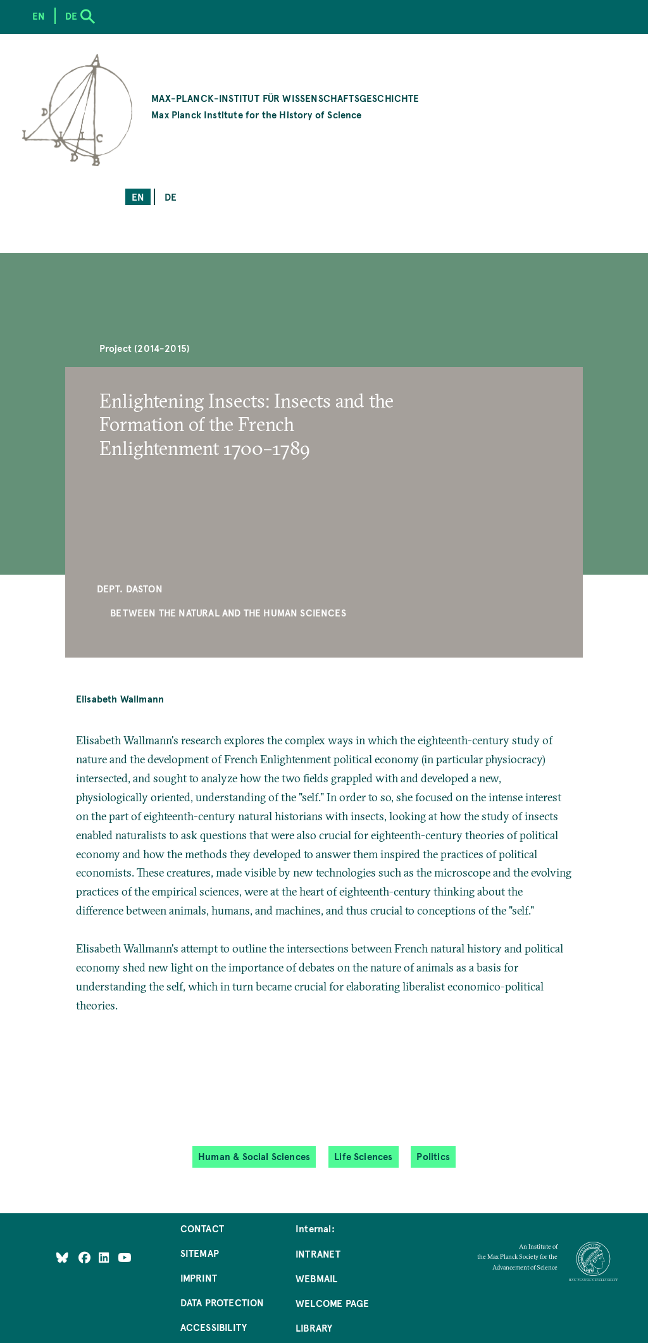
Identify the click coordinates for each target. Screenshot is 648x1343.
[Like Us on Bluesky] (62, 1257)
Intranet (318, 1253)
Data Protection (222, 1302)
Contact (202, 1228)
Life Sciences (363, 1156)
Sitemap (199, 1252)
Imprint (198, 1277)
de (171, 196)
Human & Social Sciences (254, 1156)
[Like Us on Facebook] (85, 1257)
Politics (432, 1156)
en (138, 196)
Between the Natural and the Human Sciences (228, 612)
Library (314, 1327)
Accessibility (213, 1327)
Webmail (316, 1278)
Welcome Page (332, 1302)
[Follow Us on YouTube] (124, 1257)
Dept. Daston (130, 588)
